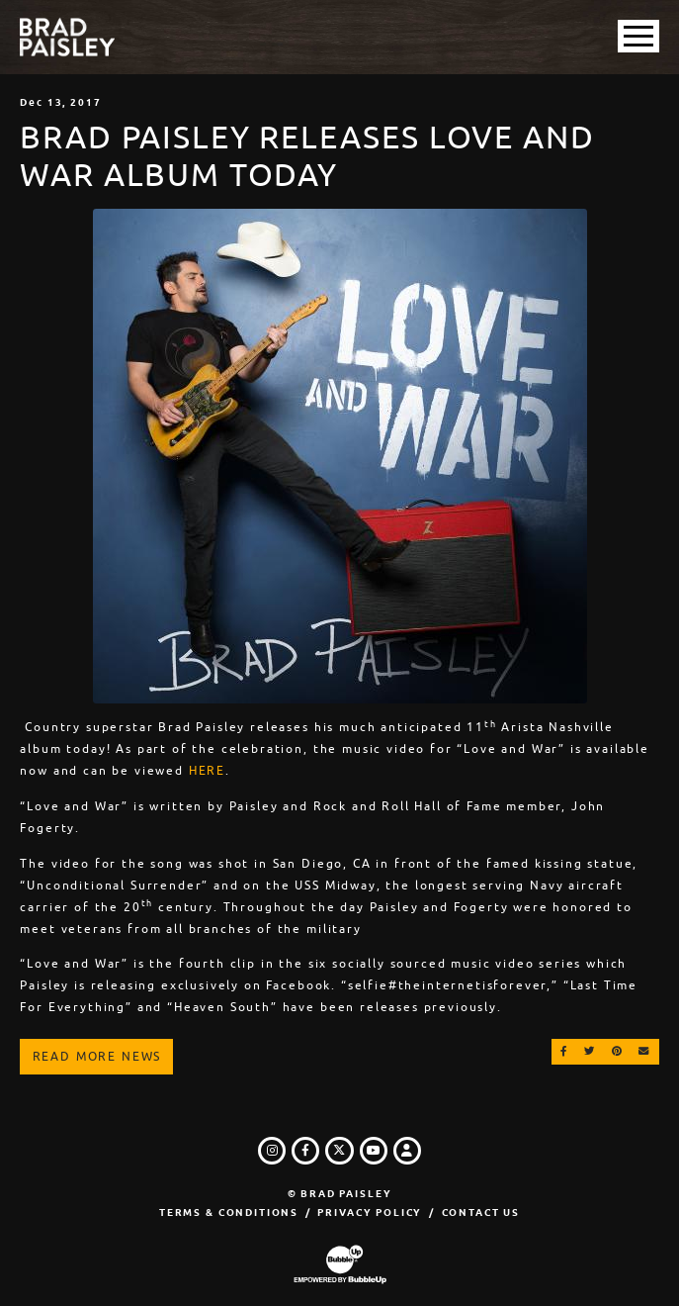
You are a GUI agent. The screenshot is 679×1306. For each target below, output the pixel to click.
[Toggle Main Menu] (638, 36)
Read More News (97, 1057)
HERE (207, 771)
